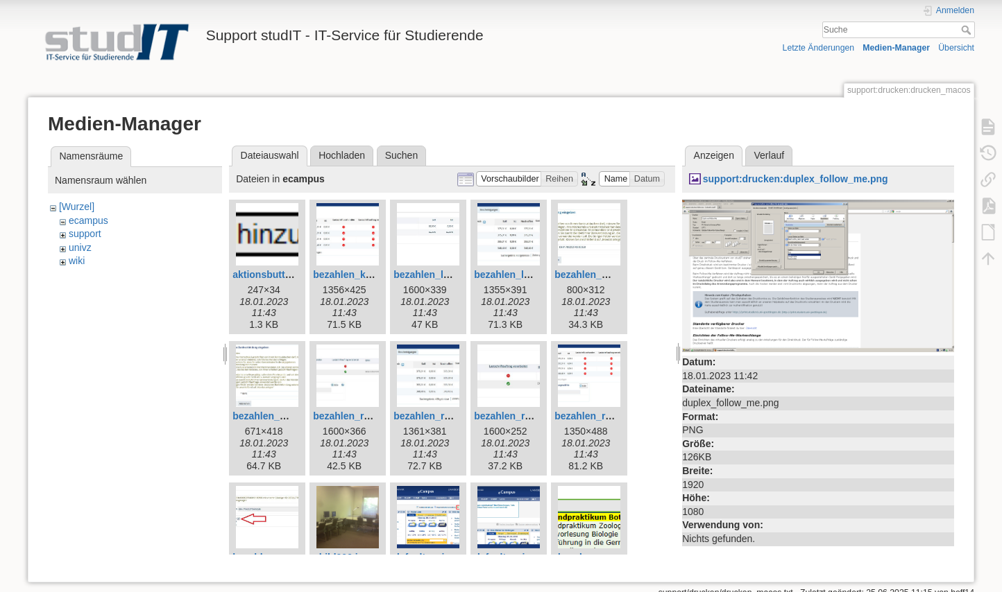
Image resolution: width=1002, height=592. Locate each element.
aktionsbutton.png (274, 274)
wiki (77, 260)
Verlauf (769, 155)
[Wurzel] (76, 206)
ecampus (88, 220)
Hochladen (342, 155)
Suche (967, 30)
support (85, 233)
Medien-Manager (896, 48)
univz (80, 247)
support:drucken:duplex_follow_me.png (795, 178)
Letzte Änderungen (819, 48)
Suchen (401, 155)
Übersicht (956, 48)
